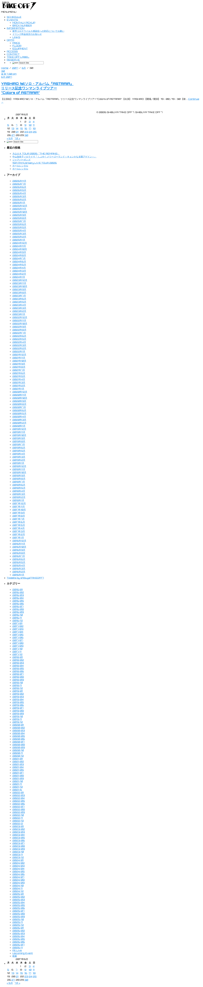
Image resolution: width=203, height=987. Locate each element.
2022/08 (18, 809)
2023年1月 (18, 314)
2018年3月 (18, 494)
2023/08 (18, 846)
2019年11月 (18, 432)
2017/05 (17, 634)
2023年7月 (19, 295)
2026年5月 (19, 190)
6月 (24, 68)
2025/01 (18, 894)
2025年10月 (19, 211)
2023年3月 (19, 308)
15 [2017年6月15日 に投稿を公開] (21, 128)
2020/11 (17, 753)
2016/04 (18, 598)
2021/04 (18, 767)
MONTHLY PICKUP (23, 22)
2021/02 (18, 761)
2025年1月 (18, 239)
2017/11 (16, 651)
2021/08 (18, 775)
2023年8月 (19, 292)
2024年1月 (18, 277)
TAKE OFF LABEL (18, 57)
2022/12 (18, 820)
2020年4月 (19, 416)
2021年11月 (18, 357)
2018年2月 (18, 497)
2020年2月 (19, 422)
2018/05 (18, 668)
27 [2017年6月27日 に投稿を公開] (13, 135)
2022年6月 (19, 335)
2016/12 (17, 620)
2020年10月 (19, 398)
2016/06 (18, 603)
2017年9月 (18, 512)
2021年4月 (18, 379)
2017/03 (17, 629)
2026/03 (18, 933)
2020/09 (18, 747)
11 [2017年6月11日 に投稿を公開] (34, 125)
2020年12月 (19, 391)
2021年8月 (18, 367)
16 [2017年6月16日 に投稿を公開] (25, 128)
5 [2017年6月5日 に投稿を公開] (8, 125)
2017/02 (17, 626)
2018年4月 (18, 491)
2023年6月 (19, 298)
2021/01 (17, 758)
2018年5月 (18, 487)
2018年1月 (18, 500)
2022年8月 (19, 329)
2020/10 (18, 750)
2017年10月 (19, 509)
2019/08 (18, 710)
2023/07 (18, 843)
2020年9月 (19, 401)
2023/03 (18, 832)
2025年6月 (19, 224)
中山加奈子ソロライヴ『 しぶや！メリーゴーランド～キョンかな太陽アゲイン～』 (54, 156)
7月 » (17, 138)
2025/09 (18, 916)
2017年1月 (18, 537)
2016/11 (17, 617)
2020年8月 (19, 404)
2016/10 (17, 614)
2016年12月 (19, 540)
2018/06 (18, 671)
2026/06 (18, 941)
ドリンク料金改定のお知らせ (27, 34)
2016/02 (18, 592)
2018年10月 (19, 472)
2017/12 (17, 654)
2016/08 (18, 609)
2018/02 (18, 660)
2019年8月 (18, 441)
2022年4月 (19, 342)
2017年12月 (19, 503)
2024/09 (18, 882)
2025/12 (18, 925)
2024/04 (18, 868)
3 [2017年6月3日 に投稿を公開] (30, 121)
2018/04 (18, 665)
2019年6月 (18, 447)
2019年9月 (18, 438)
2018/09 (18, 679)
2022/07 (18, 806)
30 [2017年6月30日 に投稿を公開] (26, 135)
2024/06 (18, 874)
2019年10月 (19, 435)
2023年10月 (19, 286)
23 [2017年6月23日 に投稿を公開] (26, 131)
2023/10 (18, 851)
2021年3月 (18, 382)
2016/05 (18, 600)
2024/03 (18, 865)
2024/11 (17, 888)
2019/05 (18, 702)
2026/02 (18, 930)
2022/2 (17, 823)
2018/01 (17, 657)
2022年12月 (19, 317)
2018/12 (17, 688)
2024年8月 (19, 255)
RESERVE (13, 59)
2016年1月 (18, 574)
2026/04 (18, 936)
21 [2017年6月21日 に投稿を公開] (17, 131)
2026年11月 (19, 180)
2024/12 (18, 891)
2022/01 (18, 792)
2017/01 (17, 623)
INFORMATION (15, 28)
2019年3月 (18, 456)
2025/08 (18, 913)
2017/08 (17, 643)
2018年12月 (19, 466)
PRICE (16, 42)
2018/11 (17, 685)
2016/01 (17, 589)
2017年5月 (18, 525)
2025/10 (18, 919)
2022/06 (18, 803)
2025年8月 (19, 218)
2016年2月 (18, 571)
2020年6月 (19, 410)
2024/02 (18, 863)
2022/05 (18, 801)
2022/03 (18, 795)
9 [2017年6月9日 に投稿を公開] (25, 125)
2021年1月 (18, 388)
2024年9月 (19, 252)
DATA (10, 40)
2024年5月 (19, 264)
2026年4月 (19, 193)
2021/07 (17, 772)
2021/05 (18, 770)
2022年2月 (19, 348)
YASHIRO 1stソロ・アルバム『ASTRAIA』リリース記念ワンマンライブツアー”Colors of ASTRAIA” (37, 88)
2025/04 (18, 902)
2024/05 (18, 871)
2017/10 (17, 648)
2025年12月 (19, 205)
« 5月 (10, 138)
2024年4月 (19, 267)
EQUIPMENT (20, 48)
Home (4, 68)
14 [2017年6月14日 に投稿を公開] (17, 128)
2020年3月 (19, 419)
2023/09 (18, 848)
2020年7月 (19, 407)
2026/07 (18, 944)
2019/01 (17, 691)
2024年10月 (19, 249)
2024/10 (18, 885)
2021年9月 (18, 363)
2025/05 (18, 905)
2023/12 (18, 857)
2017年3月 (18, 531)
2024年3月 (19, 270)
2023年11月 (19, 283)
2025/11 (17, 922)
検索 (14, 956)
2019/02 (18, 693)
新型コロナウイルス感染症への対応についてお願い (38, 31)
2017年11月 (18, 506)
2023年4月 (19, 304)
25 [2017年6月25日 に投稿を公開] (35, 131)
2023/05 (18, 837)
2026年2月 (19, 199)
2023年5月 (19, 301)
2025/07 (18, 910)
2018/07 (17, 674)
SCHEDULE (14, 17)
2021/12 (17, 786)
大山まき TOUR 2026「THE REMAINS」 (36, 153)
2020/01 (18, 724)
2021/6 (17, 789)
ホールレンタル (20, 165)
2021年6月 (18, 373)
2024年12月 (19, 242)
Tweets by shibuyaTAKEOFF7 (25, 577)
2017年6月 (18, 522)
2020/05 (18, 736)
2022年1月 (18, 351)
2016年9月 (18, 549)
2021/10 (17, 781)
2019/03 (18, 696)
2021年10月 (19, 360)
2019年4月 (18, 453)
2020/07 (18, 741)
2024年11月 (19, 246)
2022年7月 (19, 332)
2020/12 (18, 755)
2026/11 (17, 947)
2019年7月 (18, 444)
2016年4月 (18, 565)
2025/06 (18, 908)
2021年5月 (18, 376)
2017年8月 (18, 515)
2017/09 (17, 645)
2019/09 (18, 713)
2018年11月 (18, 469)
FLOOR (16, 45)
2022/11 (17, 817)
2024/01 (18, 860)
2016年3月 (18, 568)
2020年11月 (19, 394)
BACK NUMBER (22, 25)
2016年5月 (18, 562)
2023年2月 (19, 311)
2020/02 (18, 727)
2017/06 (17, 637)
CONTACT (13, 54)
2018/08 (18, 676)
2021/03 (18, 764)
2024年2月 (19, 273)
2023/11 (17, 854)
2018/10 (17, 682)
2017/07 (17, 640)
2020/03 (18, 730)
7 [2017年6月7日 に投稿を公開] (16, 125)
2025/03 (18, 899)
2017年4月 (18, 528)
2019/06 (18, 705)
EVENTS (12, 19)
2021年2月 (18, 385)
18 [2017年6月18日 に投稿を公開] (34, 128)
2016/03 (18, 595)
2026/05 (18, 939)
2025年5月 (19, 227)
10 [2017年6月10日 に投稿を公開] (30, 125)
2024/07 (18, 877)
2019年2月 (18, 460)
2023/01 (18, 826)
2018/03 (18, 662)
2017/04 (17, 631)
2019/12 (17, 722)
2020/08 (18, 744)
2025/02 (18, 896)
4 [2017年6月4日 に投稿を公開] (34, 121)
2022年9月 (19, 326)
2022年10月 (19, 323)
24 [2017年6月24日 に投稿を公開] (30, 131)
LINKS (16, 37)
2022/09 (18, 812)
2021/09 (18, 778)
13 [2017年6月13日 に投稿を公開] (12, 128)
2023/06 (18, 840)
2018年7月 (18, 481)
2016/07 (17, 606)
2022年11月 (19, 320)
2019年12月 (19, 429)
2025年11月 (19, 208)
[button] (8, 11)
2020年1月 (18, 425)
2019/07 (17, 707)
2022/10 (18, 815)
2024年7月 (19, 258)
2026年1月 (18, 202)
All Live (17, 950)
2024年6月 (19, 261)
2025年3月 (19, 233)
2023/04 (18, 834)
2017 (15, 68)
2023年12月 (19, 280)
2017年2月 (18, 534)
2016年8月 (18, 553)
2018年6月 (18, 484)
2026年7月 (19, 184)
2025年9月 (19, 215)
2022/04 (18, 798)
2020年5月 (19, 413)
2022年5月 (19, 339)
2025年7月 (19, 221)
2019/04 (18, 699)
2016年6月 (18, 559)
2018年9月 (18, 475)
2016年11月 (18, 543)
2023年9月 (19, 289)
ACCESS (12, 51)
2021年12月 (19, 354)
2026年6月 (19, 187)
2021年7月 (18, 370)
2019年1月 (18, 463)
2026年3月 (19, 196)
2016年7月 (18, 556)
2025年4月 (19, 230)
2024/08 (18, 879)
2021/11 (17, 784)
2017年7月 (18, 518)
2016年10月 (19, 546)
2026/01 (18, 927)
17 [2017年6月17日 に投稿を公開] (30, 128)
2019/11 (17, 719)
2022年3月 (19, 345)
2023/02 (18, 829)
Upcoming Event (22, 953)
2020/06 (18, 739)
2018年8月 (18, 478)
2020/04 (18, 733)
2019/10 (17, 716)
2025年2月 (19, 236)
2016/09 (18, 612)
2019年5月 (18, 450)
